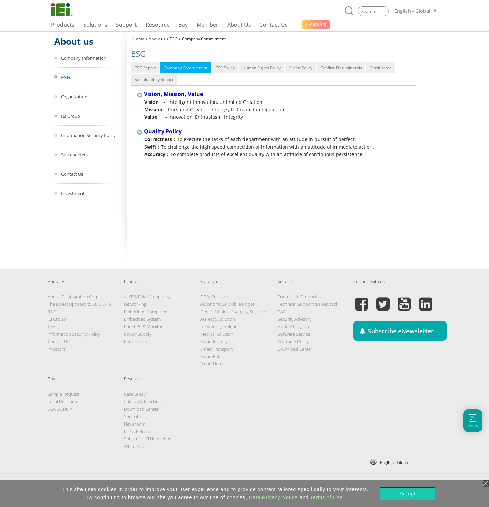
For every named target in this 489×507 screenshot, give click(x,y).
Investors (57, 349)
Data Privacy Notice (273, 497)
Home (138, 39)
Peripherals (135, 341)
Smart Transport (216, 349)
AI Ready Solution (217, 319)
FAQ (282, 311)
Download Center (295, 349)
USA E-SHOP (60, 409)
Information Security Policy (74, 334)
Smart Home (212, 364)
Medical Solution (216, 334)
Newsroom (134, 424)
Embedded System (142, 319)
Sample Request (63, 394)
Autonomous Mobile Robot (227, 304)
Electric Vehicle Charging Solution (233, 311)
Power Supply (137, 334)
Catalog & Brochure (143, 401)
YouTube (133, 416)
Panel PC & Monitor (143, 326)
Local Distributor (64, 401)
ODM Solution (214, 297)
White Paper (136, 446)
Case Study (135, 394)
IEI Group (57, 319)
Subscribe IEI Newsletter (147, 439)
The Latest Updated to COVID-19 (79, 304)
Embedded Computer (145, 311)
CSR (51, 326)
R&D (52, 311)
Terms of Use (326, 497)
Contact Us (58, 341)
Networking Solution (220, 326)
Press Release (137, 431)
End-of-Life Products (298, 297)
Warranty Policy (293, 341)
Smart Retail (212, 356)
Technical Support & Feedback (308, 304)
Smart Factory (214, 341)
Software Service (294, 334)
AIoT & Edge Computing (147, 297)
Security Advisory (294, 319)
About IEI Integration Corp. (74, 297)
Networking (135, 304)
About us (157, 39)
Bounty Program (294, 326)
